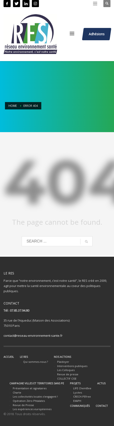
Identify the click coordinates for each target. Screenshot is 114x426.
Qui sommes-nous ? (35, 361)
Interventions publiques (72, 366)
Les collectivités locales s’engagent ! (35, 396)
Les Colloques (66, 370)
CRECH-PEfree (82, 396)
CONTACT (102, 406)
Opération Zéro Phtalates (29, 401)
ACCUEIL (9, 357)
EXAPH (77, 401)
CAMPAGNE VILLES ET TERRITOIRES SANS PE (36, 383)
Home (12, 106)
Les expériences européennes (32, 409)
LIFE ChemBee (82, 388)
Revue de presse (67, 374)
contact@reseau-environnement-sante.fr (33, 335)
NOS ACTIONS (62, 357)
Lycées (77, 392)
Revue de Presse (23, 405)
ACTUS (101, 383)
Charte (17, 392)
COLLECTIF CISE (66, 378)
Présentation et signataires (29, 388)
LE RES (24, 357)
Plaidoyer (63, 361)
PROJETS (75, 383)
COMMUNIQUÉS (80, 406)
